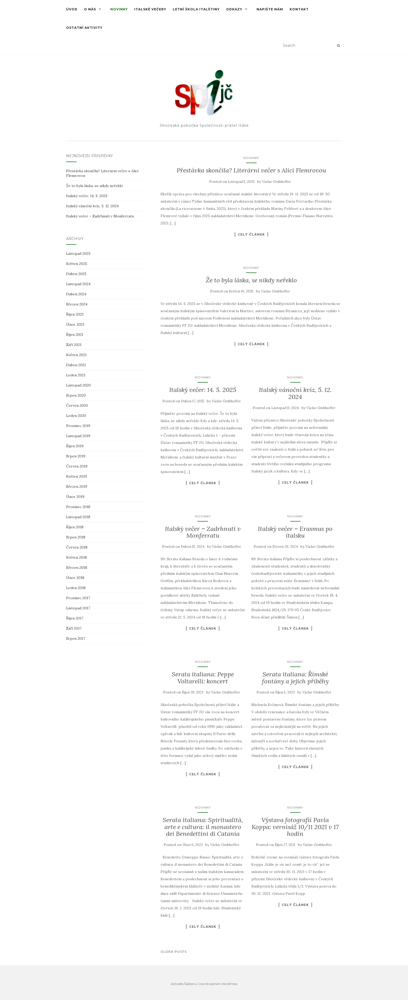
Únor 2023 (75, 324)
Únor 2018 (75, 577)
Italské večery (150, 9)
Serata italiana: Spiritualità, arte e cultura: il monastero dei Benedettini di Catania (203, 827)
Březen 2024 (76, 304)
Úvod (72, 9)
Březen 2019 (76, 486)
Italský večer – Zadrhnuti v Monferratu (203, 532)
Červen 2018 (76, 547)
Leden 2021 (75, 375)
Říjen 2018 (75, 527)
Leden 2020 (76, 415)
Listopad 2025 (78, 253)
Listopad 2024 (78, 284)
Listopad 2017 (78, 608)
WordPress (229, 984)
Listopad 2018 (78, 517)
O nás (90, 9)
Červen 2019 (76, 466)
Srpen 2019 (75, 456)
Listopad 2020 (78, 385)
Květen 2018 (76, 557)
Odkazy (234, 9)
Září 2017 (73, 628)
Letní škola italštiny (196, 9)
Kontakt (299, 9)
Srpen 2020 (76, 395)
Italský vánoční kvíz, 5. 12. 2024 (295, 393)
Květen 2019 (76, 476)
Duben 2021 (76, 365)
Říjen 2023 (75, 314)
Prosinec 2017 (78, 598)
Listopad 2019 (78, 436)
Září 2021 (73, 344)
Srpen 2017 (75, 638)
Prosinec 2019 (78, 425)
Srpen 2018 (75, 537)
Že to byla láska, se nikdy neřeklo (251, 280)
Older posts (174, 952)
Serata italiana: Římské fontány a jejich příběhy (295, 677)
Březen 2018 (76, 567)
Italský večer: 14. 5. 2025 (202, 390)
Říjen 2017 (74, 618)
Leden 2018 (76, 587)
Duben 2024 (76, 294)
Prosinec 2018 (78, 506)
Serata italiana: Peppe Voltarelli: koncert (203, 677)
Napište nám (270, 9)
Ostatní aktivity (84, 28)
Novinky (119, 9)
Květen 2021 (76, 354)
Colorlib (203, 984)
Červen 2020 (77, 405)
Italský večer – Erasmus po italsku (295, 532)
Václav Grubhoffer (276, 181)
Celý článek (251, 234)
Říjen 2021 (74, 334)
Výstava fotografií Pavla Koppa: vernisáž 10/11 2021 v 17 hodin (295, 827)
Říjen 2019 (75, 446)
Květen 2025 (76, 263)
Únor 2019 (75, 496)
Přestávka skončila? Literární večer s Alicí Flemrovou (251, 170)
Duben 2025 (76, 273)
